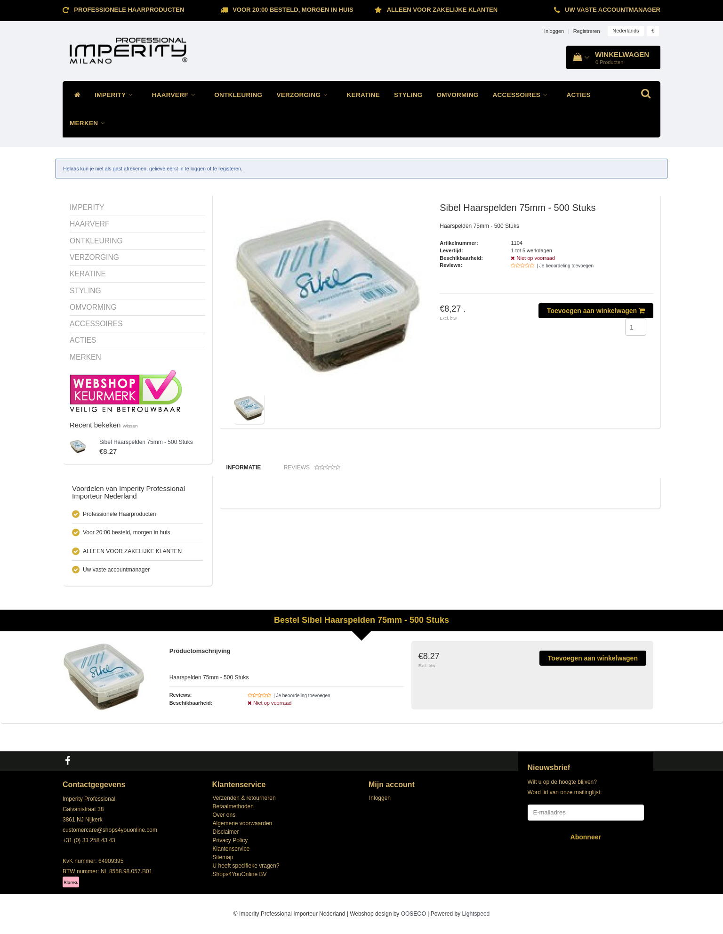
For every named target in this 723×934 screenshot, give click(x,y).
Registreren (586, 31)
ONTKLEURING (238, 94)
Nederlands (625, 30)
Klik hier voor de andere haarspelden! (271, 505)
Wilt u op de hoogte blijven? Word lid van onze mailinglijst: (565, 787)
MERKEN (90, 123)
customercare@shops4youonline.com (110, 830)
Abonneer (585, 837)
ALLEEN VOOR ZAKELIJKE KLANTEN (442, 9)
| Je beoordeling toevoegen (565, 265)
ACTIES (578, 94)
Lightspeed (476, 913)
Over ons (224, 815)
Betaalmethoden (233, 806)
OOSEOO (413, 913)
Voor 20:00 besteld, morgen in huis (293, 9)
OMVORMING (458, 94)
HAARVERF (176, 94)
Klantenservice (231, 848)
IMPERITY (116, 94)
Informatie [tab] (243, 467)
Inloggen (554, 31)
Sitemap (223, 857)
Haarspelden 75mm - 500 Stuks (146, 442)
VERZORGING (304, 94)
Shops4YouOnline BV (240, 874)
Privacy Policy (230, 840)
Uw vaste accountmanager (612, 9)
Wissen (130, 425)
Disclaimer (226, 832)
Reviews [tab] (312, 468)
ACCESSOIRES (523, 94)
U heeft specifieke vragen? (246, 865)
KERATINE (363, 94)
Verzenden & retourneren (244, 798)
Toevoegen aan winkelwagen (596, 310)
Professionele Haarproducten (129, 9)
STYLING (408, 94)
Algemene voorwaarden (243, 823)
